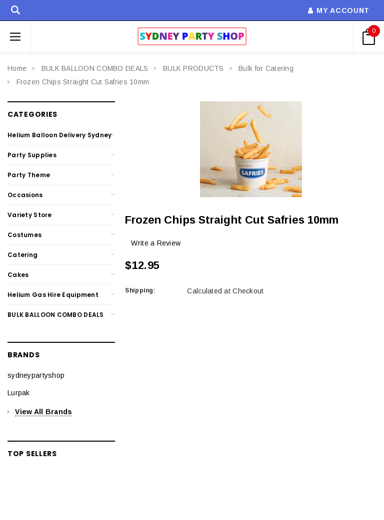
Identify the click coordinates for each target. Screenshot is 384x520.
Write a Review (155, 243)
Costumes (25, 235)
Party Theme (29, 175)
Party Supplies (32, 155)
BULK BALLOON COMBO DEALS (95, 68)
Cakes (18, 274)
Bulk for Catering (266, 68)
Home (17, 68)
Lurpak (19, 393)
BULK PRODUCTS (193, 68)
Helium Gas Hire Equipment (53, 294)
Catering (23, 255)
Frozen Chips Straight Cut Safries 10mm (83, 82)
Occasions (25, 195)
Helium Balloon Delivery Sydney (60, 135)
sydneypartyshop (36, 375)
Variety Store (30, 215)
